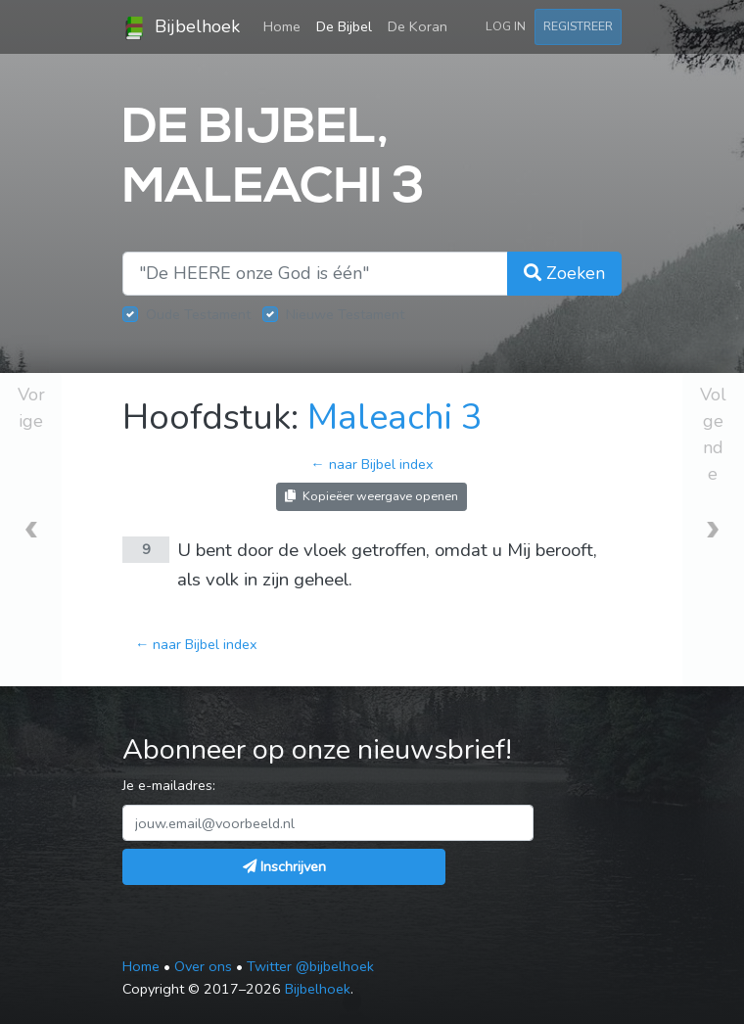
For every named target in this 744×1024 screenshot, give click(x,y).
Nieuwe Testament (345, 314)
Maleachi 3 (395, 418)
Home (285, 25)
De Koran (417, 26)
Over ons (203, 966)
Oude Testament (198, 314)
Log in (506, 26)
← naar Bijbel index (371, 464)
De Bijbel (344, 26)
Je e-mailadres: (168, 785)
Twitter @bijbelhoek (310, 966)
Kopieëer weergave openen (371, 496)
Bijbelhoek (181, 27)
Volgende (713, 434)
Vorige (31, 408)
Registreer (578, 26)
